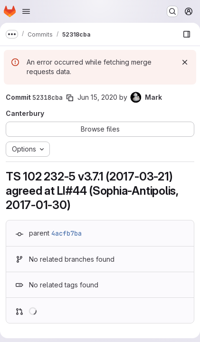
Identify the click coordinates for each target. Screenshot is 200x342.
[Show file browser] (186, 34)
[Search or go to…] (172, 11)
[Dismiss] (184, 62)
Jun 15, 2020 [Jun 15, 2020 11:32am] (97, 97)
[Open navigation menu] (26, 11)
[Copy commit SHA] (70, 98)
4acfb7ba (66, 233)
